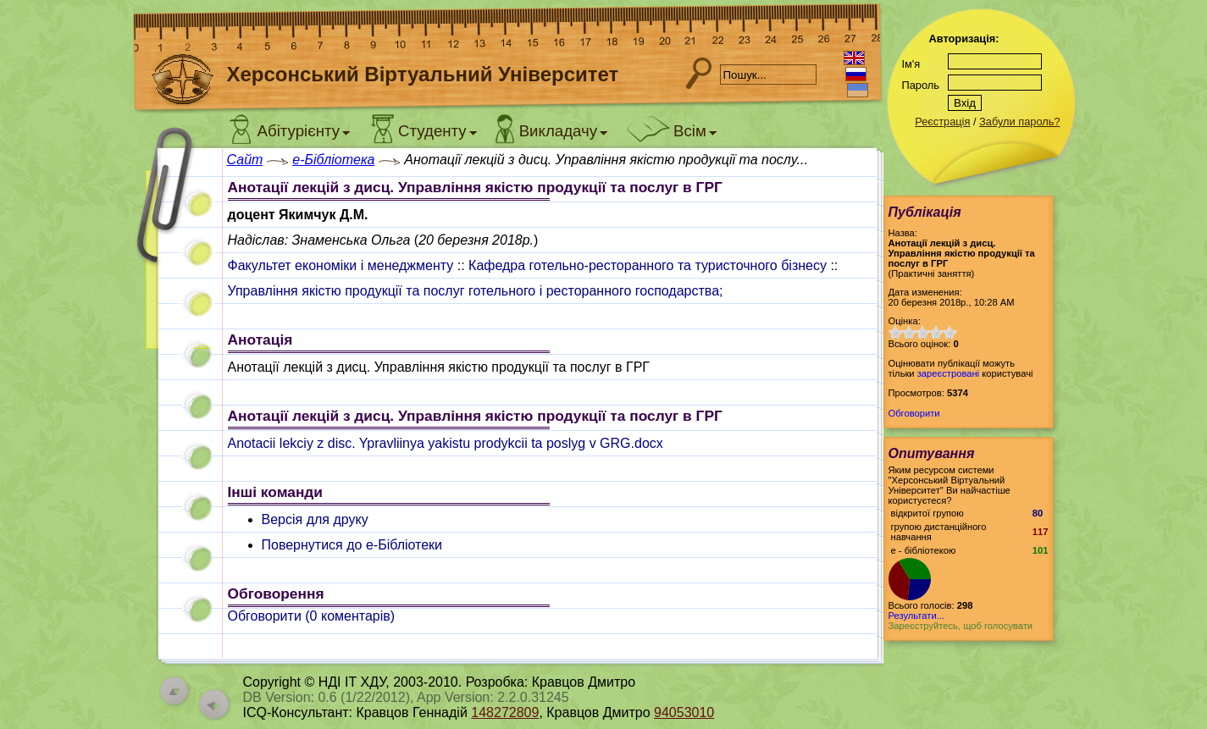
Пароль (920, 85)
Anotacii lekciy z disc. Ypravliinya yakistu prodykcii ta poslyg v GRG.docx (445, 443)
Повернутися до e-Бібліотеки (352, 545)
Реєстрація (942, 121)
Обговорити (914, 413)
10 (949, 332)
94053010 (684, 712)
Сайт (245, 159)
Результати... (916, 615)
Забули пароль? (1019, 121)
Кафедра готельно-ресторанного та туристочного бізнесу (647, 265)
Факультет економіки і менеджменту (341, 265)
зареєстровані (948, 373)
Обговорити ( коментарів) (312, 616)
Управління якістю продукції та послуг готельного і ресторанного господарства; (475, 291)
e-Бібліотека (333, 159)
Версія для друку (315, 519)
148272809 (505, 712)
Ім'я (911, 64)
